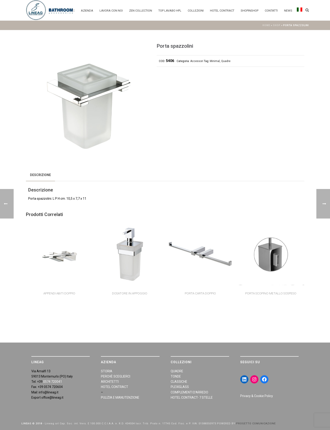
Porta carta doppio (200, 293)
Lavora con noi (111, 10)
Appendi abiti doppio (59, 293)
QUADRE (177, 371)
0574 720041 (52, 381)
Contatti (271, 10)
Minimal (215, 61)
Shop (276, 25)
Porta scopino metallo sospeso (270, 293)
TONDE (176, 376)
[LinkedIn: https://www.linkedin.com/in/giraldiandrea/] (244, 379)
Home (266, 25)
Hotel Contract (222, 10)
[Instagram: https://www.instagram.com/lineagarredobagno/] (254, 379)
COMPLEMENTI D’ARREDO (189, 392)
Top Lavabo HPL (169, 10)
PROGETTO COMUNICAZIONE (256, 423)
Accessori (196, 61)
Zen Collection (140, 10)
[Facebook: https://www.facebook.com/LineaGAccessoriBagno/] (264, 379)
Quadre (225, 61)
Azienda (87, 10)
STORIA (106, 371)
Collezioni (196, 10)
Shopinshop (249, 10)
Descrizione (40, 175)
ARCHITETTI (110, 381)
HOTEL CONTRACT (114, 387)
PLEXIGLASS (180, 387)
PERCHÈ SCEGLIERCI (115, 376)
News (288, 10)
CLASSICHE (179, 381)
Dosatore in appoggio (129, 293)
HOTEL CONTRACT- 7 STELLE (192, 397)
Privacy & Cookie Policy (256, 396)
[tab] (40, 175)
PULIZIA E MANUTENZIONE (120, 397)
